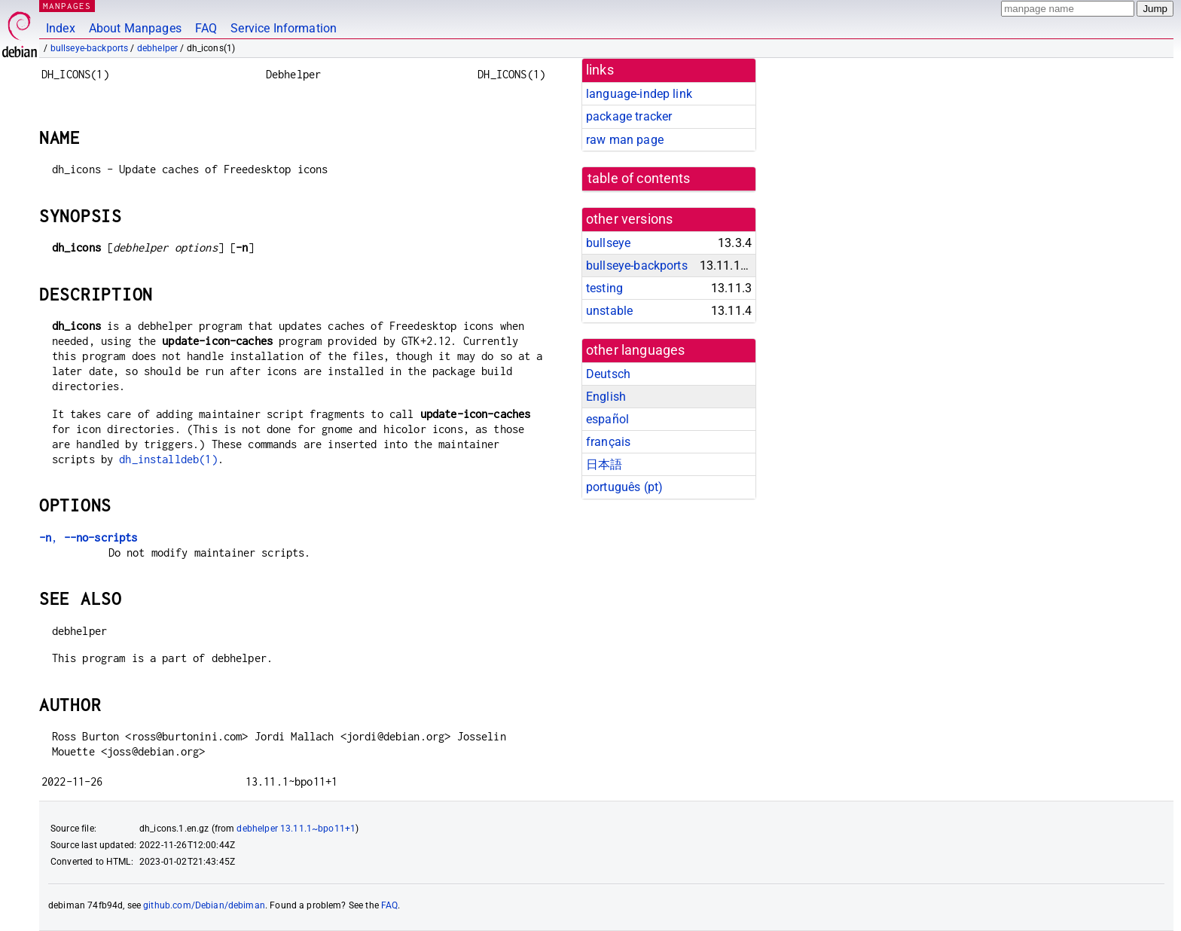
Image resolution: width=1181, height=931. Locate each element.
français (608, 442)
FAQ (206, 28)
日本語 (604, 464)
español (607, 419)
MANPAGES (67, 6)
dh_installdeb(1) (168, 459)
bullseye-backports (89, 48)
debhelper (157, 48)
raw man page (625, 140)
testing (604, 288)
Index (60, 28)
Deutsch (608, 374)
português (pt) (624, 487)
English (606, 396)
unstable (609, 311)
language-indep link (639, 94)
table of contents (639, 178)
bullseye (608, 243)
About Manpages (135, 28)
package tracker (629, 116)
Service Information (283, 28)
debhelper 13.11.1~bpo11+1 (296, 828)
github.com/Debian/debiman (204, 905)
